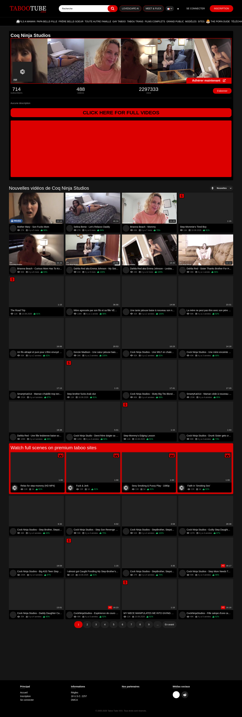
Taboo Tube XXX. (115, 711)
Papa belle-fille (47, 21)
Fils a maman (27, 21)
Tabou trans (135, 21)
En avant (169, 624)
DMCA (74, 700)
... (158, 624)
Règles (74, 692)
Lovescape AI (130, 8)
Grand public (175, 21)
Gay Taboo (119, 21)
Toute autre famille (98, 21)
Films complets (155, 21)
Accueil (18, 21)
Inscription (221, 8)
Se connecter (195, 8)
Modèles (190, 21)
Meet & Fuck (153, 8)
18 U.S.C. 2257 (79, 696)
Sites (201, 21)
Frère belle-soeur (71, 21)
